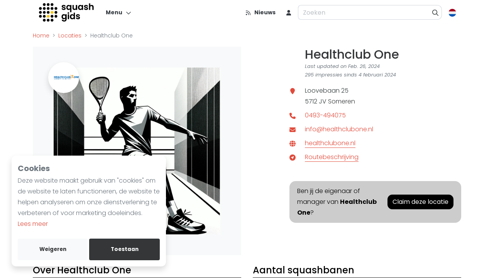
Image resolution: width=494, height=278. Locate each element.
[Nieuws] (260, 12)
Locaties (69, 35)
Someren (341, 101)
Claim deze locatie (420, 201)
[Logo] (67, 12)
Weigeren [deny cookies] (52, 249)
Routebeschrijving (332, 157)
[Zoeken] (435, 12)
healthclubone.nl (330, 143)
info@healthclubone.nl (339, 129)
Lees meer (33, 223)
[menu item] (288, 12)
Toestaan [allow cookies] (125, 249)
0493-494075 (325, 115)
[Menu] (118, 12)
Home (41, 35)
